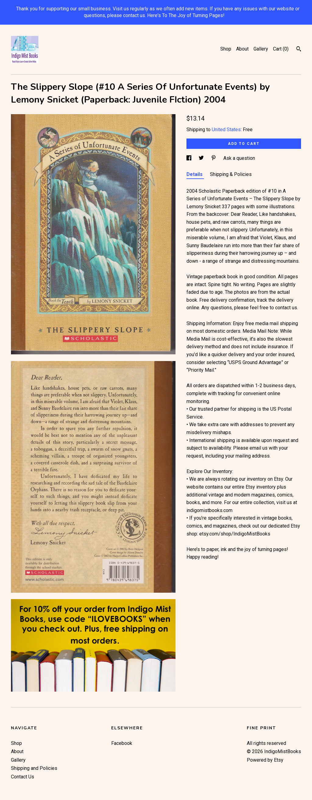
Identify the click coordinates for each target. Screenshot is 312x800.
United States (226, 129)
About (242, 49)
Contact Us (22, 777)
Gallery (261, 49)
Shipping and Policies (34, 768)
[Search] (298, 49)
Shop (225, 49)
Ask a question (239, 158)
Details (195, 174)
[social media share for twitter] (202, 158)
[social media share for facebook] (189, 158)
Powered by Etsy (265, 760)
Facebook (121, 743)
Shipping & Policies (231, 174)
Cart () (281, 49)
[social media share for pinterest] (214, 158)
